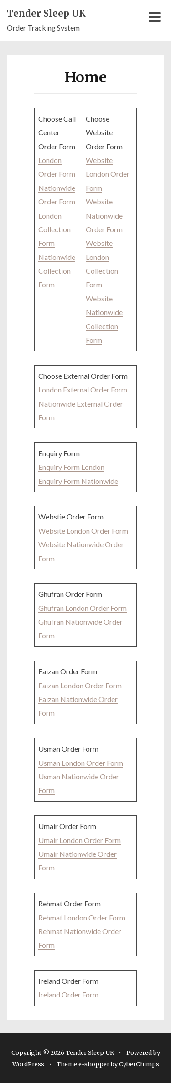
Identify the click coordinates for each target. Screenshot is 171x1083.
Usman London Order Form (80, 762)
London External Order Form (82, 389)
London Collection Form (54, 229)
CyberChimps (139, 1064)
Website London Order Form (108, 174)
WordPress (28, 1064)
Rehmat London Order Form (81, 917)
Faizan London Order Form (80, 685)
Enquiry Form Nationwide (78, 481)
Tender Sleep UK (46, 13)
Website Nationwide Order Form (104, 215)
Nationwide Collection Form (56, 271)
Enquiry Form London (71, 467)
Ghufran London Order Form (82, 608)
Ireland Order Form (68, 994)
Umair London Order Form (79, 840)
